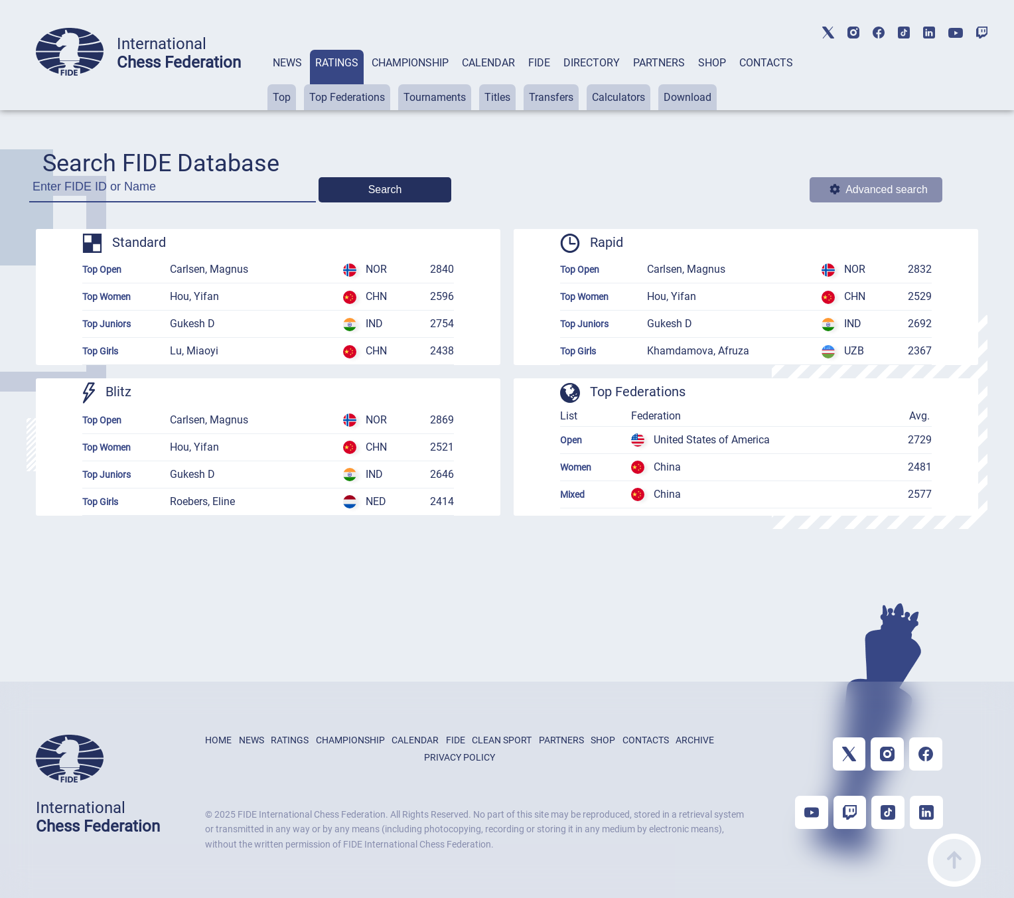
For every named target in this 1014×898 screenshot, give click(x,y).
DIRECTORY (591, 62)
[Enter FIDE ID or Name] (172, 190)
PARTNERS (659, 62)
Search (385, 189)
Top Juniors (106, 324)
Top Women (106, 296)
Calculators (618, 97)
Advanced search (879, 189)
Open (571, 440)
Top (282, 97)
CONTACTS (766, 62)
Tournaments (434, 97)
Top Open (101, 269)
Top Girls (100, 351)
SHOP (712, 62)
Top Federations (347, 97)
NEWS (287, 62)
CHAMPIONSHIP (410, 62)
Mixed (572, 494)
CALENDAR (488, 62)
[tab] (287, 80)
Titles (497, 97)
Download (687, 97)
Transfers (551, 97)
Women (575, 467)
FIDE (539, 62)
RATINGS (336, 62)
